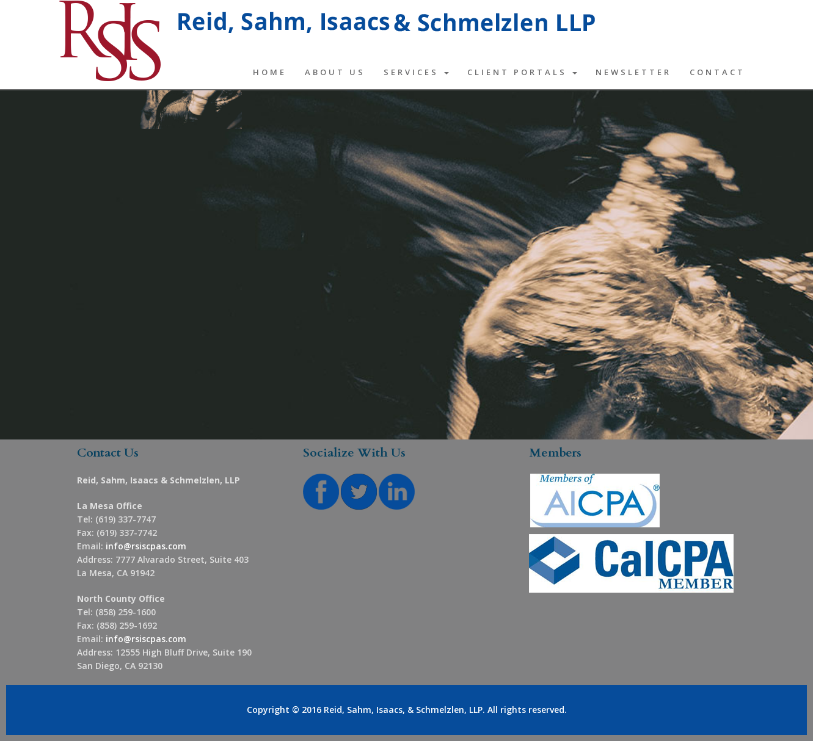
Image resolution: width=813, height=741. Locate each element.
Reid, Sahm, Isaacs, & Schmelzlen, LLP (403, 709)
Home (269, 72)
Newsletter (633, 72)
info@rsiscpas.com (146, 546)
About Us (335, 72)
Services (416, 72)
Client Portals (522, 72)
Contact (717, 72)
